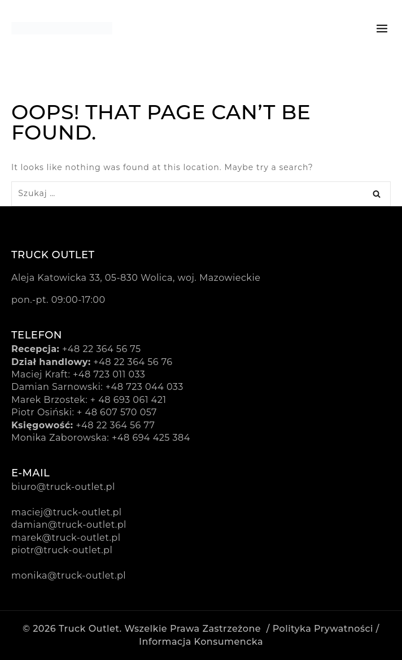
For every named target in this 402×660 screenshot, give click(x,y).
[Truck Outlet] (61, 28)
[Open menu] (382, 28)
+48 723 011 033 (109, 374)
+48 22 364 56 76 (132, 362)
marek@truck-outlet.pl (65, 537)
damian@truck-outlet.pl (68, 524)
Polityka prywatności (323, 628)
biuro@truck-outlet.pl (63, 486)
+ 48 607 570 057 (117, 412)
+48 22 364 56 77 (115, 425)
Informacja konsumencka (201, 641)
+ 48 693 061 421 (128, 399)
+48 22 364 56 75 (101, 349)
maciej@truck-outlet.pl (66, 512)
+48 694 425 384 (151, 437)
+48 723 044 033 (144, 386)
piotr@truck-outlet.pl (61, 550)
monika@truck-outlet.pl (68, 575)
